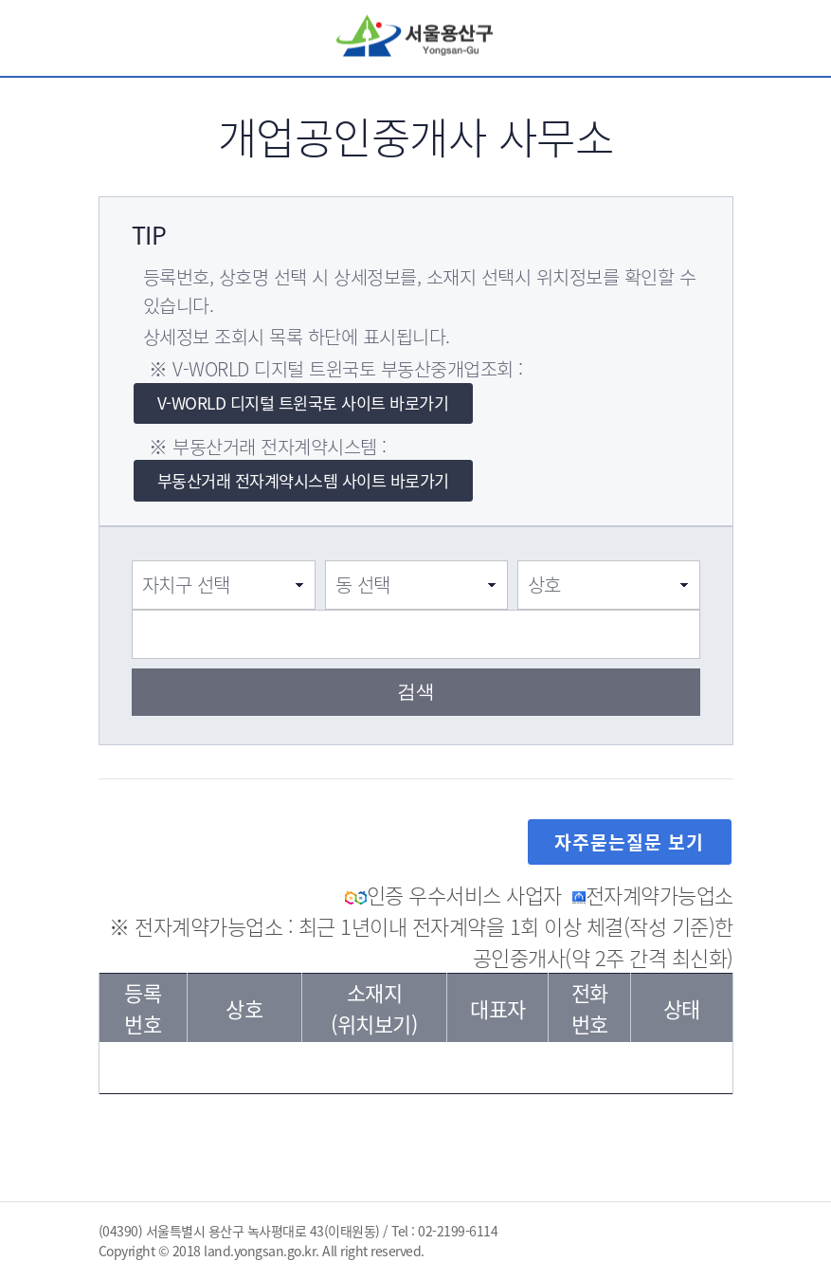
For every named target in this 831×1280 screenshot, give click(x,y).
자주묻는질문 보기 (629, 842)
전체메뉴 (733, 38)
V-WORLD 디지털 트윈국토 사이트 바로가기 (303, 403)
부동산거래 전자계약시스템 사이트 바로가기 (303, 480)
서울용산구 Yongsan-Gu (415, 37)
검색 (658, 38)
